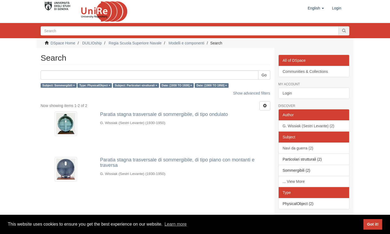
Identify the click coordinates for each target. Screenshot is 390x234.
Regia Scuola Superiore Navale (135, 43)
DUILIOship (92, 43)
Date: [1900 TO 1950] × (211, 85)
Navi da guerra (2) (298, 148)
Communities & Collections (305, 71)
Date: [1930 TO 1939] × (177, 85)
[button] (316, 8)
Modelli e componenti (186, 43)
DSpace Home (63, 43)
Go (264, 75)
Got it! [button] (372, 224)
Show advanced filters (251, 93)
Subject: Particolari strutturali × (136, 85)
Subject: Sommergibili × (58, 85)
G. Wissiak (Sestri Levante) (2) (308, 126)
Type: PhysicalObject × (94, 85)
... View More (294, 181)
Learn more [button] (175, 224)
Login (287, 93)
